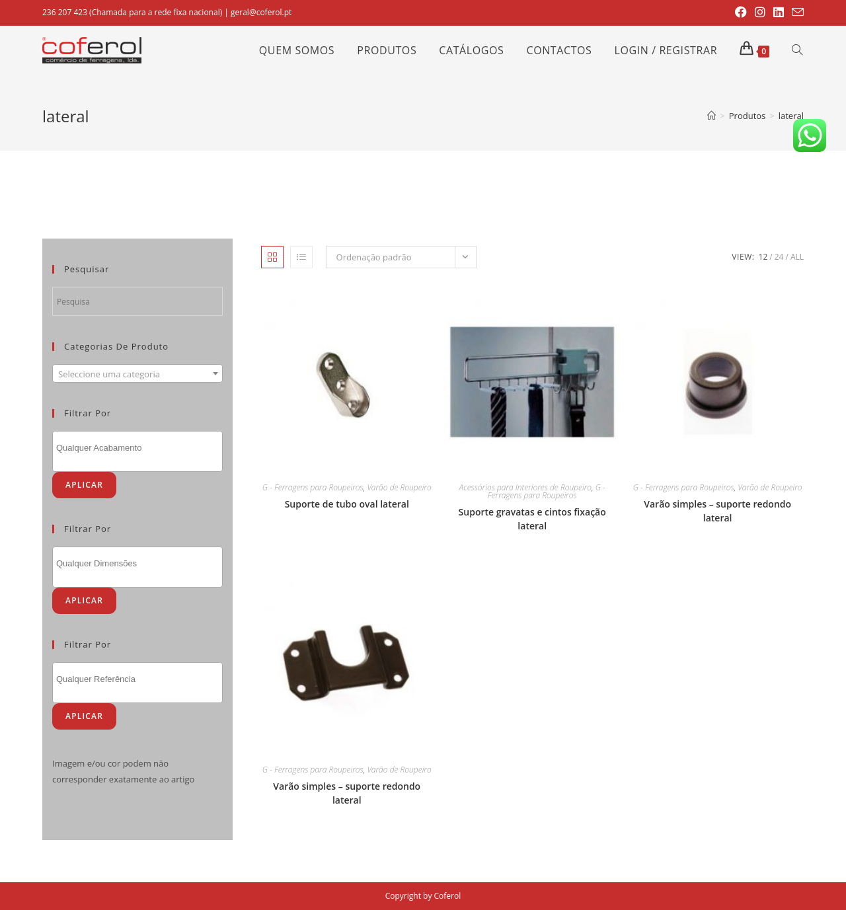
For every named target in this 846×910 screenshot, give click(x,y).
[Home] (711, 116)
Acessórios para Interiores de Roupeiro (525, 487)
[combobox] (137, 373)
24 (779, 256)
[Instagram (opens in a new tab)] (760, 12)
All (797, 256)
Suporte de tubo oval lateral (347, 504)
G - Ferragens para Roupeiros (313, 487)
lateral (791, 116)
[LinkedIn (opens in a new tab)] (778, 12)
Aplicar (84, 484)
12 (763, 256)
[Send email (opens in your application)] (796, 12)
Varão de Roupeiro (399, 487)
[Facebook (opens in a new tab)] (741, 12)
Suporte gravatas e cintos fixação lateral (532, 519)
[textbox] (137, 374)
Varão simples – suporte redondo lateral (717, 511)
